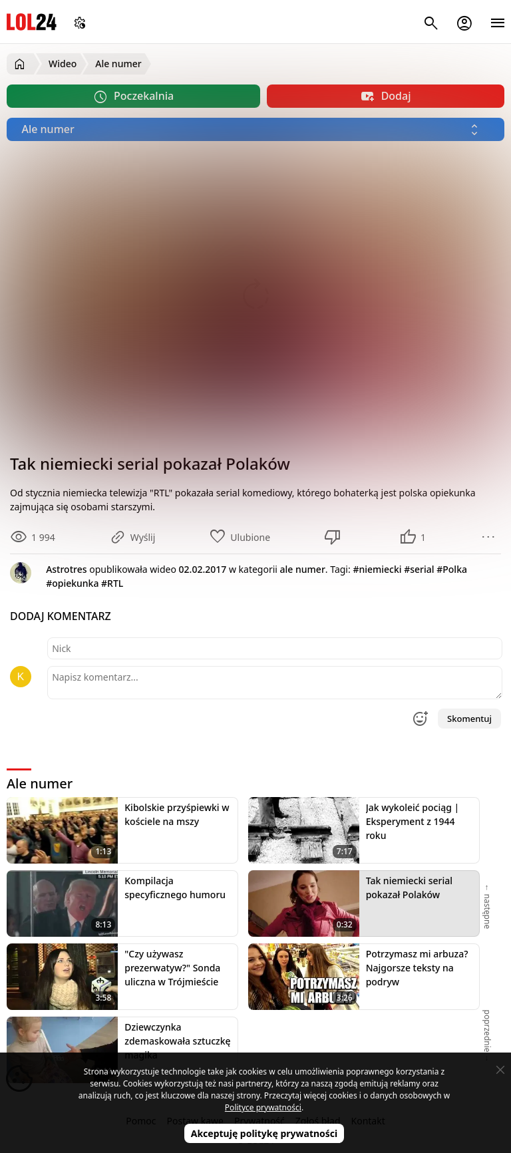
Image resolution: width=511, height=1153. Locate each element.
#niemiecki (377, 569)
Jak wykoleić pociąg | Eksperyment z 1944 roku (413, 821)
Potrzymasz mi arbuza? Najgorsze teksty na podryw (417, 967)
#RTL (112, 583)
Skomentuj (469, 719)
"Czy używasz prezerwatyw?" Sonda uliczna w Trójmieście (172, 967)
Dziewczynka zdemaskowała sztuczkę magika (177, 1041)
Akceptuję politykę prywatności (264, 1133)
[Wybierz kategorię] (255, 129)
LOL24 (32, 21)
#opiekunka (72, 583)
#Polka (451, 569)
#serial (419, 569)
